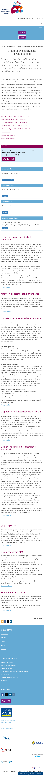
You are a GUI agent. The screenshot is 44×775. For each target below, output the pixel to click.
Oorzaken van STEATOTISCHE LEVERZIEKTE (14, 122)
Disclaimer (3, 720)
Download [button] (5, 212)
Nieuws (3, 645)
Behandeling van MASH (8, 138)
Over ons (3, 649)
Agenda (3, 641)
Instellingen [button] (32, 773)
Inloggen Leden (30, 18)
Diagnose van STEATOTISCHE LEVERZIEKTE (14, 126)
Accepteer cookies (23, 773)
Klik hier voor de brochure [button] (8, 179)
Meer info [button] (39, 773)
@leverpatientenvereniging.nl (16, 671)
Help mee (3, 637)
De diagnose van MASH (8, 135)
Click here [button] (5, 196)
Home (3, 46)
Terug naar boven (6, 287)
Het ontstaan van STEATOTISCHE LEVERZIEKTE (15, 116)
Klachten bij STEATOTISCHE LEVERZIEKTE (14, 119)
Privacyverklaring (11, 720)
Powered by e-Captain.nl (6, 722)
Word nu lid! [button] (8, 159)
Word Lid (39, 18)
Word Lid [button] (22, 32)
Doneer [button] (22, 37)
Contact (20, 18)
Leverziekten (11, 46)
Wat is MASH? (6, 132)
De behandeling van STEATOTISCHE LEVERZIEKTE (16, 129)
